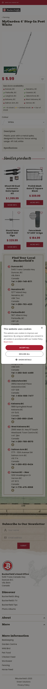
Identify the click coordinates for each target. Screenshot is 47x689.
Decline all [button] (24, 354)
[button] (23, 359)
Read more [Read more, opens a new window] (8, 342)
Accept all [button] (24, 347)
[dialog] (23, 344)
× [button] (42, 328)
